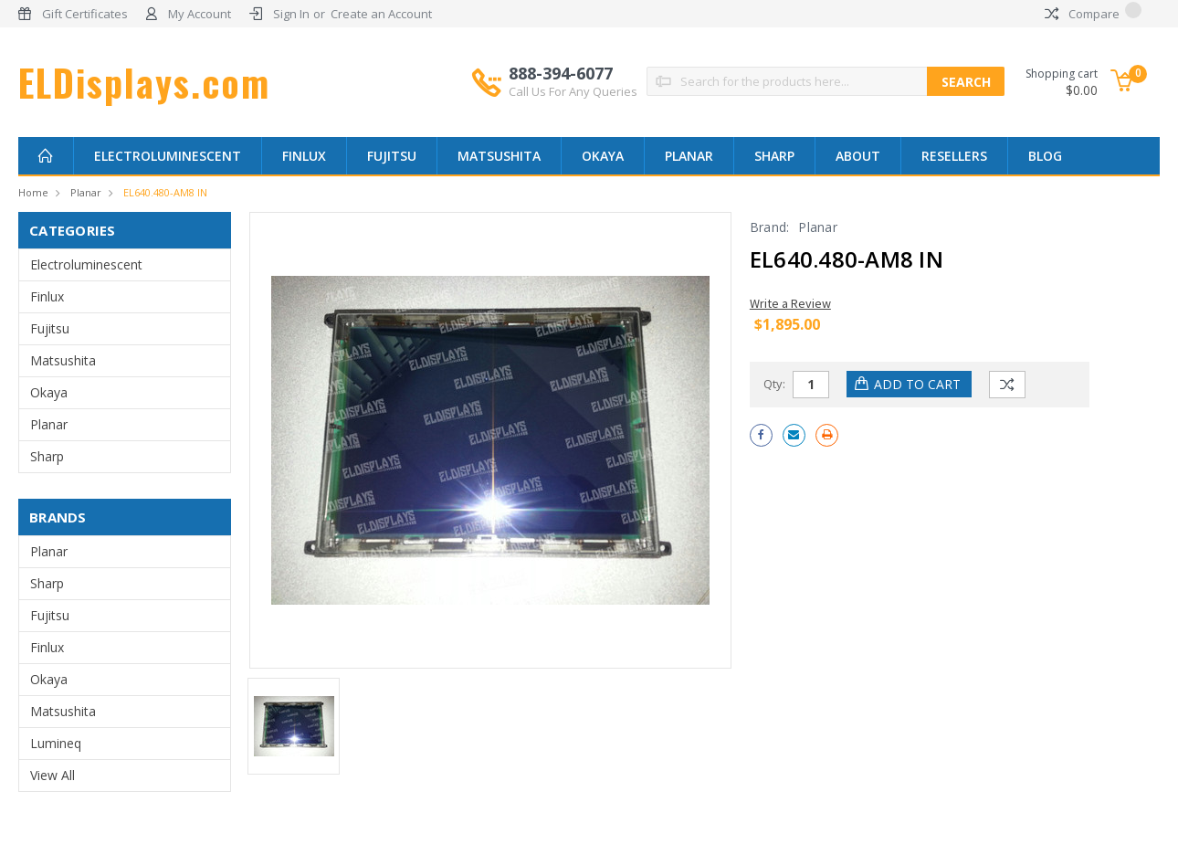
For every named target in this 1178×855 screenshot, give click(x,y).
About (858, 155)
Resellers (954, 155)
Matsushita (499, 155)
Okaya (603, 155)
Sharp (774, 155)
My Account (199, 13)
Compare (1093, 13)
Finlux (304, 155)
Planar (689, 155)
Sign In (291, 13)
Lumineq (55, 743)
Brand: (770, 227)
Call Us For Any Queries (573, 91)
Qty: (774, 383)
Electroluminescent (167, 155)
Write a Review (790, 303)
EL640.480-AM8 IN (165, 192)
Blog (1045, 155)
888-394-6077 (573, 81)
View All (52, 775)
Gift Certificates (85, 13)
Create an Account (381, 13)
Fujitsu (391, 155)
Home (33, 192)
